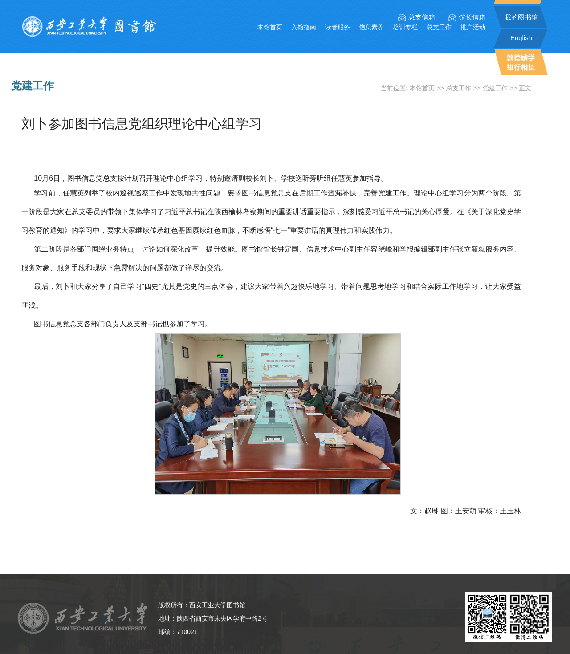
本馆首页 (269, 27)
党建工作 (495, 88)
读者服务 (337, 27)
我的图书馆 (521, 17)
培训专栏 (405, 27)
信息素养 (371, 27)
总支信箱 (416, 17)
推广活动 (472, 27)
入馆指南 (303, 27)
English (521, 37)
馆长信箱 (466, 17)
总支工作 (439, 27)
